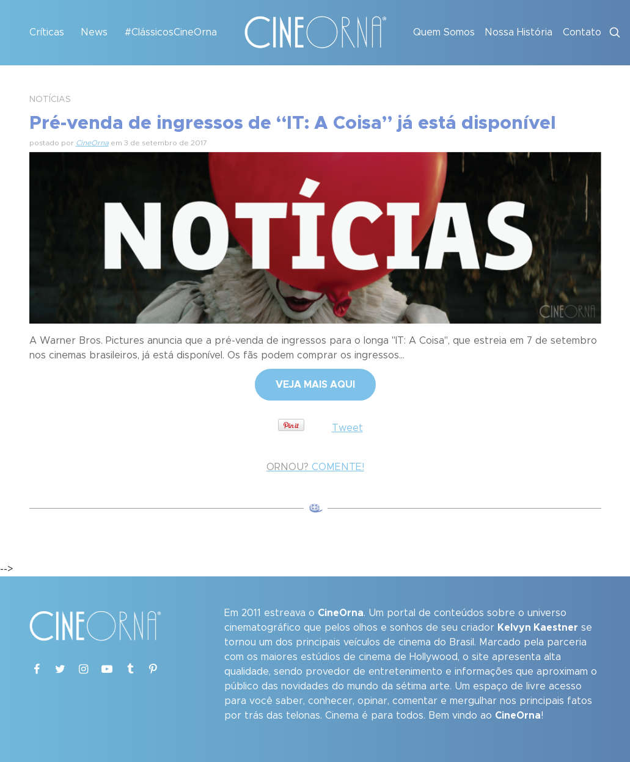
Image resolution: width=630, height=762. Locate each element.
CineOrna (92, 143)
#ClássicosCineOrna (171, 32)
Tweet (347, 428)
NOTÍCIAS (50, 99)
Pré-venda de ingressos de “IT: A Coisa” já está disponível (292, 123)
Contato (582, 32)
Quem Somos (444, 32)
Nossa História (518, 32)
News (94, 32)
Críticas (46, 32)
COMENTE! (315, 467)
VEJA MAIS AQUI (315, 385)
